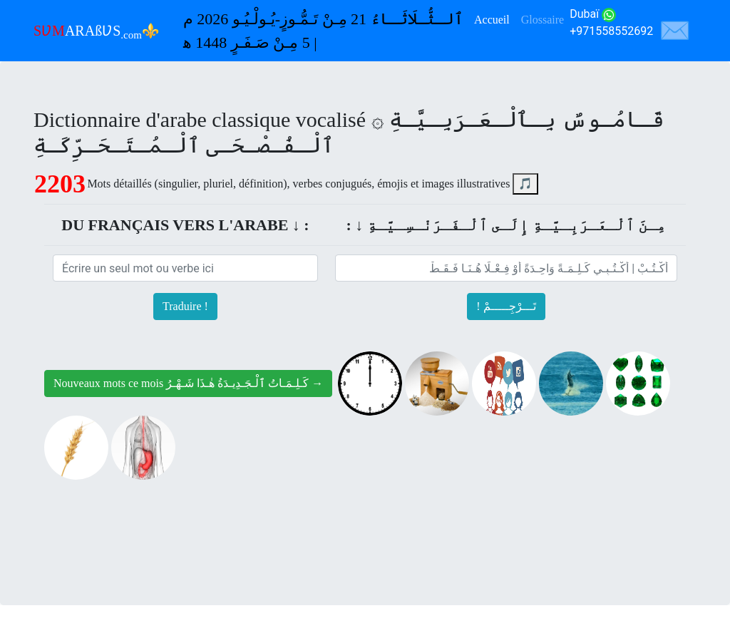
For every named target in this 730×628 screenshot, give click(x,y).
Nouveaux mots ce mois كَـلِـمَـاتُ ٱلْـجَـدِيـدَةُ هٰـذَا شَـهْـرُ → (188, 383)
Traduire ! (185, 306)
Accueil (492, 20)
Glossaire (542, 20)
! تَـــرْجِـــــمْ (505, 306)
